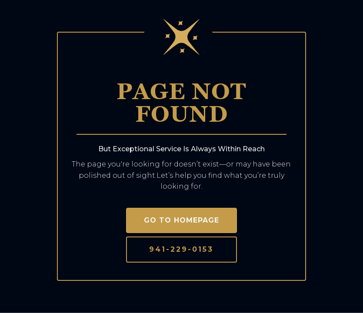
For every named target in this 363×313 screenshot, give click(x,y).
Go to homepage (181, 220)
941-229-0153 (181, 249)
